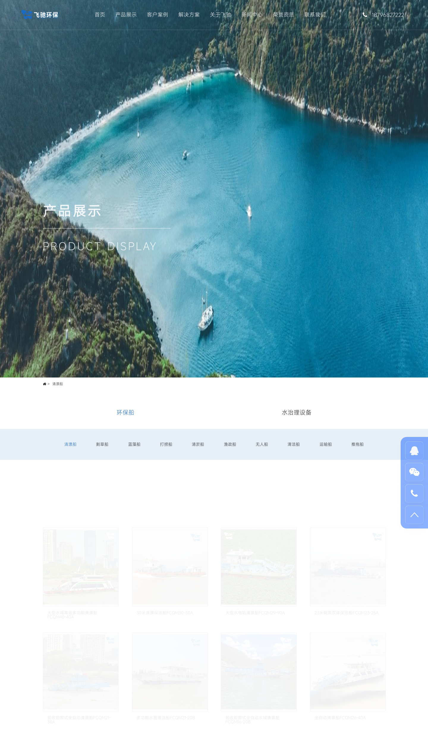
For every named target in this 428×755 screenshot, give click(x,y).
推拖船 (357, 444)
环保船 (125, 412)
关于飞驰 (220, 14)
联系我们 (315, 14)
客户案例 (157, 14)
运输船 (326, 444)
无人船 (262, 444)
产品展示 (126, 14)
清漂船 (57, 383)
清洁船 (293, 444)
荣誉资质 (283, 14)
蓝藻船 (134, 444)
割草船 (102, 444)
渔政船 (230, 444)
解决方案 (189, 14)
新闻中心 (252, 14)
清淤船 (198, 444)
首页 (100, 14)
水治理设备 (296, 412)
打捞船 (166, 444)
